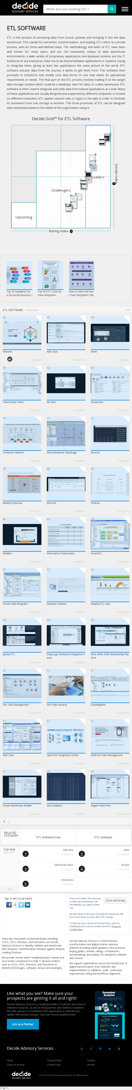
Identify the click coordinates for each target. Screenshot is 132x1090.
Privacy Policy (54, 1060)
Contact (91, 1060)
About (10, 1060)
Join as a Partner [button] (23, 1024)
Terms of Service (15, 1064)
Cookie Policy (54, 1064)
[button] (9, 904)
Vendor (91, 1064)
